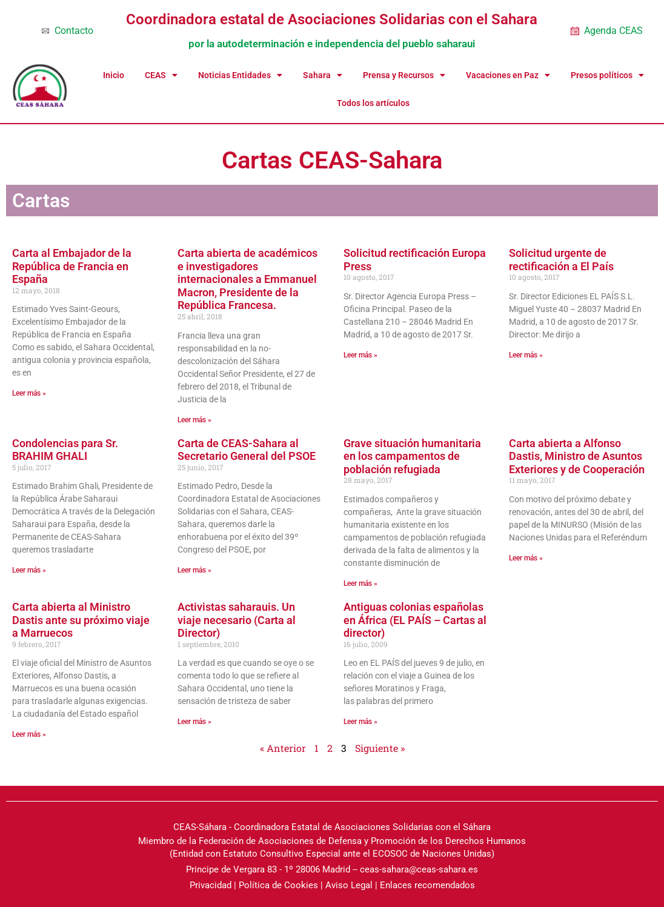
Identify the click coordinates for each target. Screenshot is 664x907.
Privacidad (210, 885)
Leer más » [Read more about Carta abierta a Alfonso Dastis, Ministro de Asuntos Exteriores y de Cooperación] (526, 558)
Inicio (113, 75)
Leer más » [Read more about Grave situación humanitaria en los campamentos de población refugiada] (360, 583)
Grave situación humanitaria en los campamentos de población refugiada (412, 456)
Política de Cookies (278, 885)
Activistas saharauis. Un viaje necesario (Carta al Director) (237, 619)
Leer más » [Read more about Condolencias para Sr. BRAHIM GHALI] (29, 570)
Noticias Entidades (240, 75)
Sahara (322, 75)
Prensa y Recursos (404, 75)
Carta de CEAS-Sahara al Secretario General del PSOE (247, 450)
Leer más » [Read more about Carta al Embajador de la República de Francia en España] (29, 393)
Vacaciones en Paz (508, 75)
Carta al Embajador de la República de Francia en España (71, 266)
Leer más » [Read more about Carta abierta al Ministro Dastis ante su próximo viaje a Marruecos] (29, 734)
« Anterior (283, 748)
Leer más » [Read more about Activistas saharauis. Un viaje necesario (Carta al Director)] (194, 721)
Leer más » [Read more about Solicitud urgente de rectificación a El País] (526, 355)
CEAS (161, 75)
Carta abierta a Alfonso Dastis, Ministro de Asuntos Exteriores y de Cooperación (577, 456)
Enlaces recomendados (427, 885)
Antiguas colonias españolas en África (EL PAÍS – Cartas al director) (415, 619)
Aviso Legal (349, 885)
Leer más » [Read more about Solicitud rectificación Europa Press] (360, 355)
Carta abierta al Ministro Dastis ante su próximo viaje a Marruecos (81, 619)
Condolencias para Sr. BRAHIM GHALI (65, 450)
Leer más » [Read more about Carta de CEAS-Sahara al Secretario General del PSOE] (194, 570)
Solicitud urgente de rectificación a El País (561, 260)
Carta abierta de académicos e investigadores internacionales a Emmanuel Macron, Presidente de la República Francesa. (247, 279)
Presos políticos (607, 75)
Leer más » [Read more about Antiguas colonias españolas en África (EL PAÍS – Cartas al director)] (360, 721)
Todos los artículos (373, 103)
